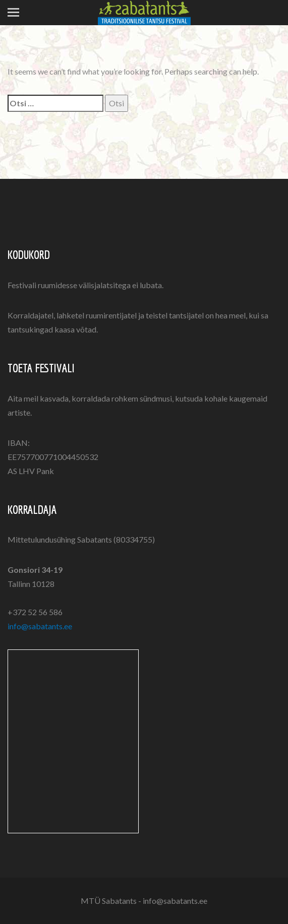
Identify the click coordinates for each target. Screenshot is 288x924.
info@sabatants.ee (40, 626)
